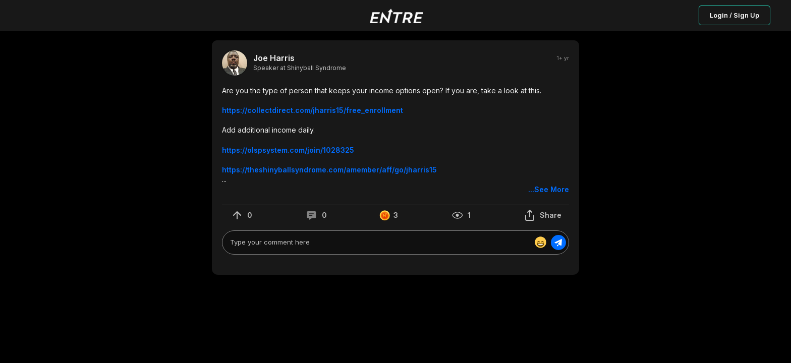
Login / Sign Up (734, 15)
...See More (548, 189)
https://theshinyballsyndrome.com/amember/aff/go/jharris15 (329, 169)
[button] (395, 140)
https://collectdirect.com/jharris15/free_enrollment (312, 110)
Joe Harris (274, 58)
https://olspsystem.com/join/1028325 (288, 150)
